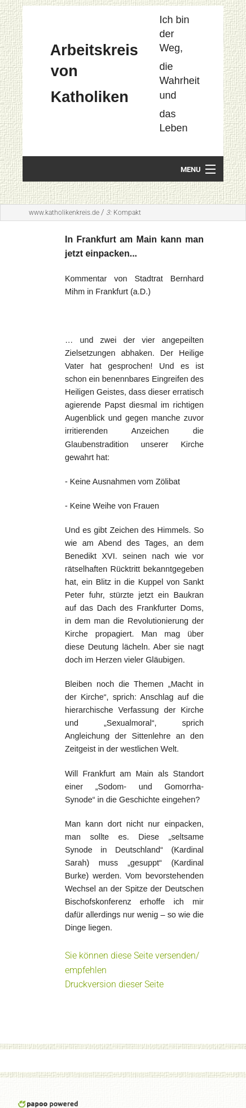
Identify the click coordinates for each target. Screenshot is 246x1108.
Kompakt (123, 213)
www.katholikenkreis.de (64, 213)
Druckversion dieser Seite (114, 984)
